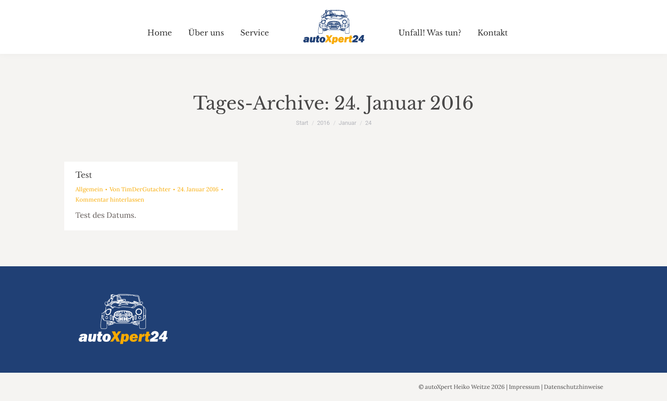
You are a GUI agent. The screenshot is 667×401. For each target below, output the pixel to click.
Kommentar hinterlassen (109, 199)
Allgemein (89, 189)
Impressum (524, 387)
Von (140, 189)
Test (83, 175)
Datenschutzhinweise (573, 387)
